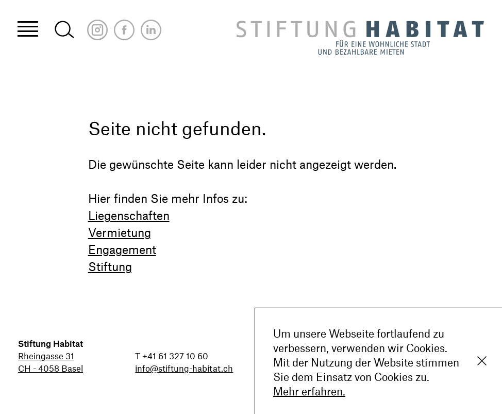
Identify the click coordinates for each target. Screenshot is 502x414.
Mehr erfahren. (309, 391)
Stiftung (110, 266)
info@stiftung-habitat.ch (184, 368)
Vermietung (119, 232)
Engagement (122, 249)
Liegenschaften (129, 215)
